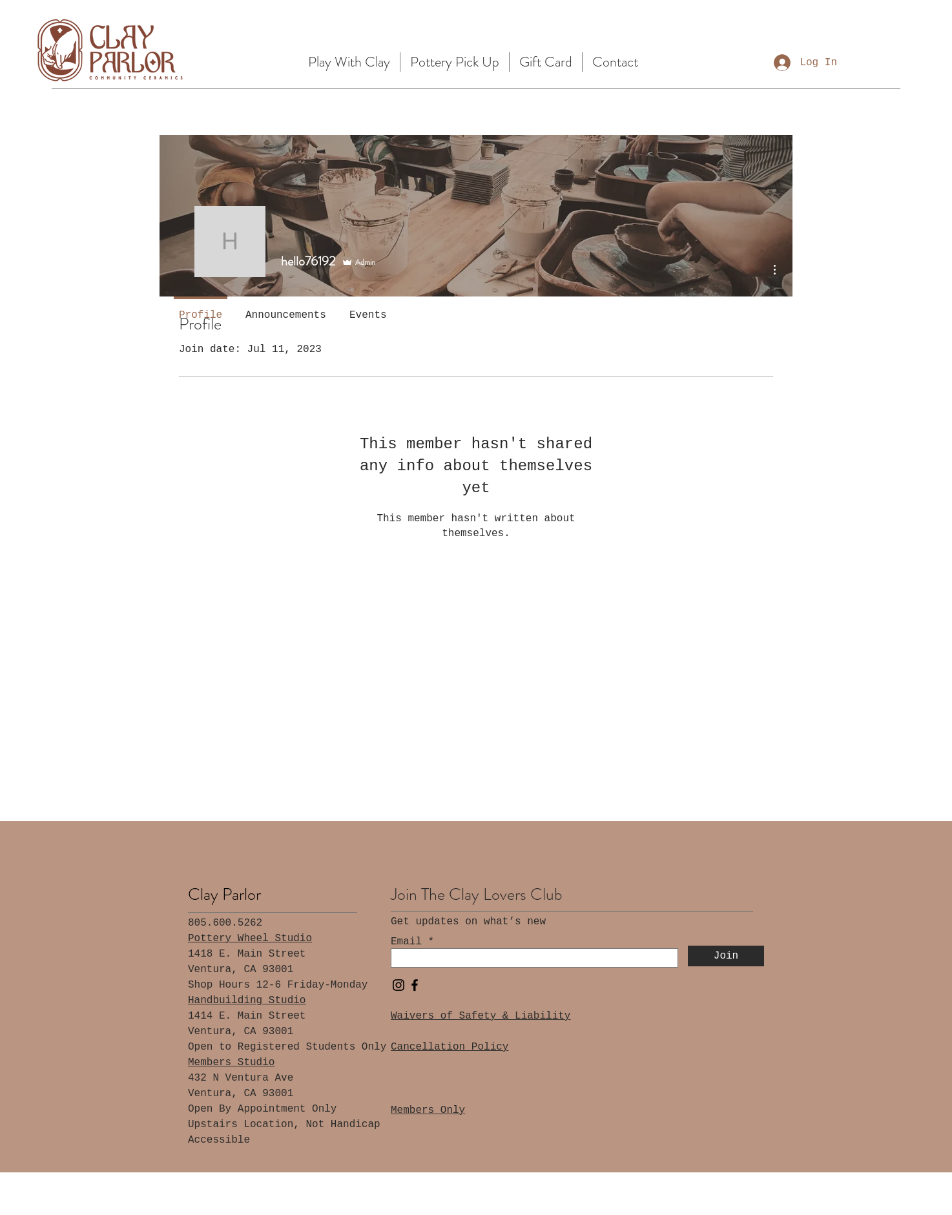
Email (406, 942)
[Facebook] (414, 985)
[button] (349, 62)
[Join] (726, 956)
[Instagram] (398, 985)
